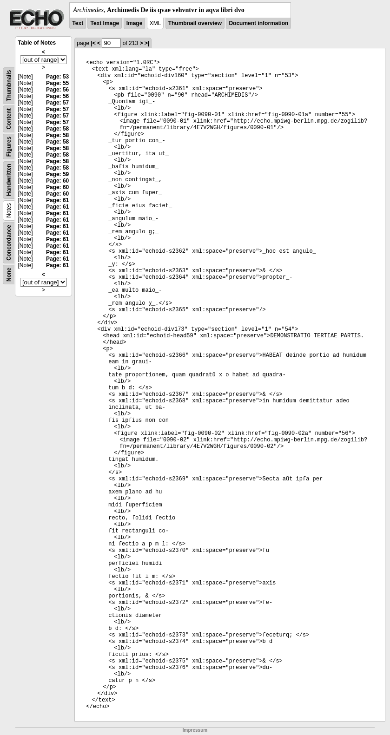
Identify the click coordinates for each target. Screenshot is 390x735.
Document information (258, 23)
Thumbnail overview (195, 23)
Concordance (9, 243)
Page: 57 (57, 102)
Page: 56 (57, 89)
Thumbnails (9, 85)
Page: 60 (57, 180)
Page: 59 (57, 174)
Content (9, 118)
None (9, 275)
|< (93, 43)
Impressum (195, 730)
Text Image (104, 23)
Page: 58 (57, 128)
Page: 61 (57, 200)
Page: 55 (57, 83)
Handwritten (9, 180)
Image (134, 23)
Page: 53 (57, 76)
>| (147, 43)
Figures (9, 147)
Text (77, 23)
